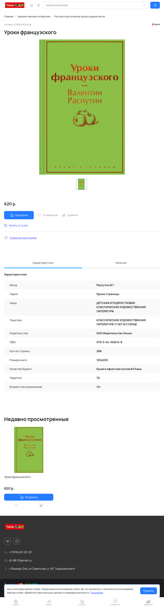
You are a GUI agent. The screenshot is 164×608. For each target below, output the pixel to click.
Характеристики (43, 263)
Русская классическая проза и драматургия (79, 16)
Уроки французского (17, 477)
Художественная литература (33, 16)
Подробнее (96, 592)
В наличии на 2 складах (23, 237)
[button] (155, 5)
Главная (8, 16)
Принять (148, 591)
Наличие (120, 263)
